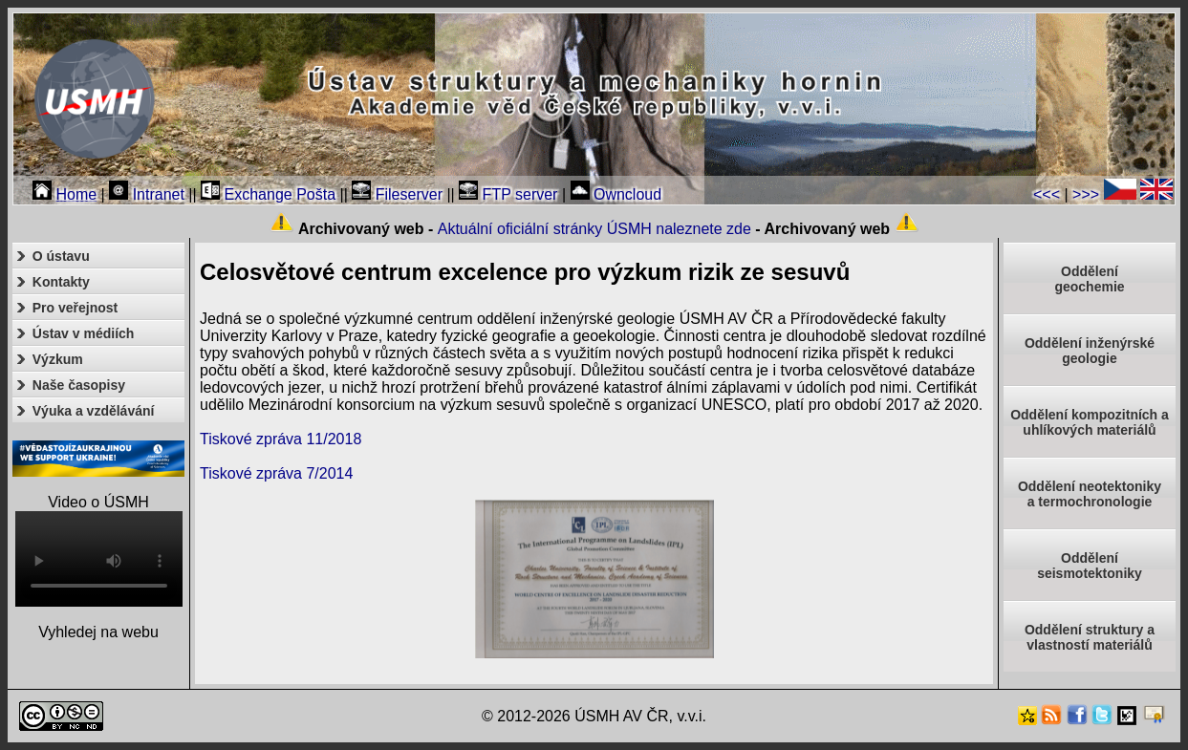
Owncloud (616, 194)
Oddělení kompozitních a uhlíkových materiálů (1089, 422)
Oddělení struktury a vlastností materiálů (1090, 637)
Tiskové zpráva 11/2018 (280, 439)
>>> (1085, 194)
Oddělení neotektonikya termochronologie (1089, 494)
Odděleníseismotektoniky (1089, 565)
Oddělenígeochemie (1089, 279)
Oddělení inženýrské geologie (1090, 350)
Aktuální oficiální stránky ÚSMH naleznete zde (594, 229)
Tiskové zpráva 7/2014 (276, 473)
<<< (1046, 194)
